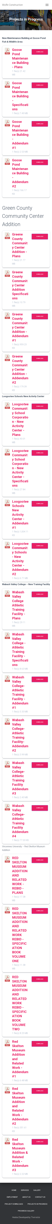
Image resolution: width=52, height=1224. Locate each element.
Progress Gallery (26, 1211)
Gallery (36, 1190)
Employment (12, 1197)
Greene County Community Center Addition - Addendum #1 (20, 327)
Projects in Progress (37, 1204)
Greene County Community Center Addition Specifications (20, 285)
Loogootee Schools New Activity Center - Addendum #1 (20, 515)
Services (25, 1190)
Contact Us (40, 1197)
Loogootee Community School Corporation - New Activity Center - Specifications (20, 468)
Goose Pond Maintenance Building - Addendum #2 (20, 173)
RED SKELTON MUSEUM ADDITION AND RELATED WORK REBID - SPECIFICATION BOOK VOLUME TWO (20, 1003)
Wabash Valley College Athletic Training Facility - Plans (18, 605)
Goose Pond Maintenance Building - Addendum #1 (20, 135)
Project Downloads (14, 1204)
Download (39, 52)
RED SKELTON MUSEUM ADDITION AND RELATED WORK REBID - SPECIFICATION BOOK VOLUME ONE (20, 935)
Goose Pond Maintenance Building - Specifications (20, 96)
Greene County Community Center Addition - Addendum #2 (20, 369)
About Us (26, 1197)
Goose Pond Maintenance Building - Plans (20, 58)
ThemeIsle (35, 1217)
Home (14, 1190)
